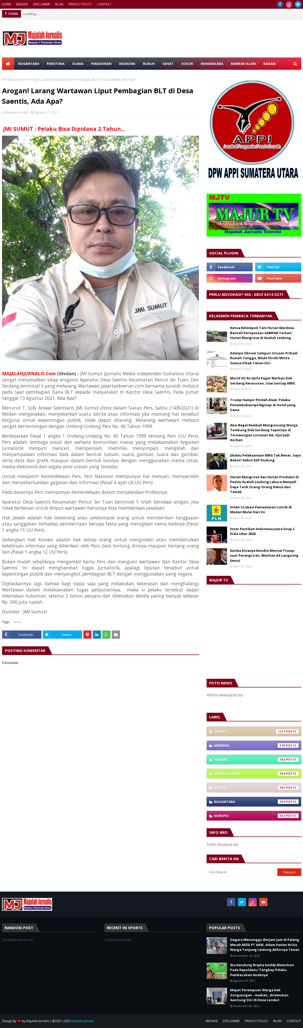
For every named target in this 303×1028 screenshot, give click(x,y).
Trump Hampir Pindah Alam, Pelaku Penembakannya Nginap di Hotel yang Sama (263, 405)
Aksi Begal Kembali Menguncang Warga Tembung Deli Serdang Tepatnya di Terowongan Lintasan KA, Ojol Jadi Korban (264, 432)
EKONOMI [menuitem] (127, 63)
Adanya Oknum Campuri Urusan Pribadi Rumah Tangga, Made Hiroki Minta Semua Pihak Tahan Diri (264, 358)
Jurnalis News (256, 773)
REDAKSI (22, 4)
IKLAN (59, 4)
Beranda (8, 79)
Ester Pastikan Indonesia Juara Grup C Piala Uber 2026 (262, 531)
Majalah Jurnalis (17, 112)
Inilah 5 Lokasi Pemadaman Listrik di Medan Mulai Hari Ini (261, 510)
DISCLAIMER (41, 4)
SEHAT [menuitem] (168, 63)
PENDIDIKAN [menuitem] (101, 63)
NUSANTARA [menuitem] (28, 63)
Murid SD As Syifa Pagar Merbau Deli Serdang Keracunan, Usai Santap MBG (262, 381)
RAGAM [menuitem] (269, 63)
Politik (256, 787)
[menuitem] (8, 63)
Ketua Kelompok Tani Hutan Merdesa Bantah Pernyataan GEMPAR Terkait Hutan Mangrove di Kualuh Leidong (262, 332)
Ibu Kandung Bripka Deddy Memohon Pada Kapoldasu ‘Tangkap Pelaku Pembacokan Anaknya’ (262, 970)
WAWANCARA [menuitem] (212, 63)
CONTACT (104, 4)
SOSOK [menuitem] (187, 63)
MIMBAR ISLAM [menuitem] (243, 63)
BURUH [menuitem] (149, 63)
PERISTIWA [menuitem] (56, 63)
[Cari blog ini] (242, 872)
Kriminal (256, 745)
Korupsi (256, 815)
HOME (6, 4)
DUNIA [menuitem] (77, 63)
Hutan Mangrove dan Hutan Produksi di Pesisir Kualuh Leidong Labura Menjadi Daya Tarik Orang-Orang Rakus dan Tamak (264, 484)
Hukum (256, 759)
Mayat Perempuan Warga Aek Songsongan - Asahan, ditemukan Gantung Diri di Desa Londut (259, 995)
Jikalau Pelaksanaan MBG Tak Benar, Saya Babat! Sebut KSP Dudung (265, 458)
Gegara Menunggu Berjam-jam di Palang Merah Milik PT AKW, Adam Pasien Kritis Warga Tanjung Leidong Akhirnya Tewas (264, 944)
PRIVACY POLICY (80, 4)
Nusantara (256, 801)
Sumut (21, 79)
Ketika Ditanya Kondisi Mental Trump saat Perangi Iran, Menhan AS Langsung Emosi (264, 555)
